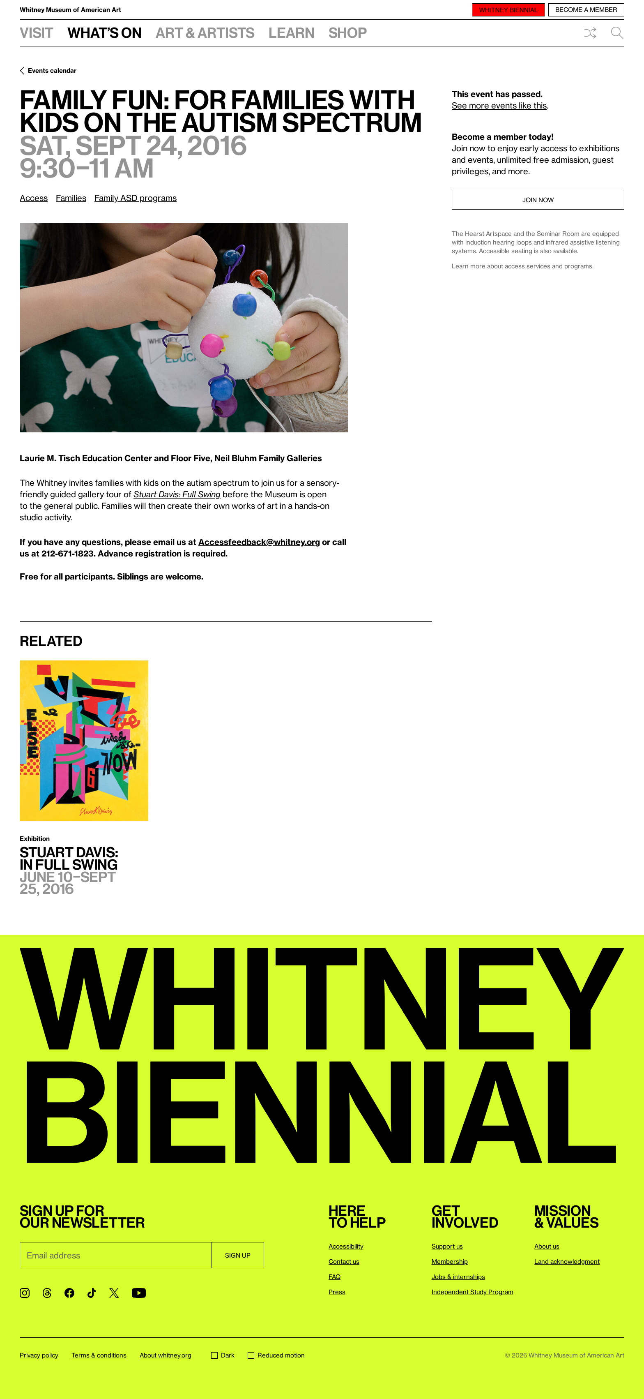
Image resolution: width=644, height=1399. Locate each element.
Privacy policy (39, 1355)
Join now (538, 199)
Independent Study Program (472, 1291)
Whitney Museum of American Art (70, 9)
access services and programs (548, 266)
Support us (447, 1246)
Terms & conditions (98, 1355)
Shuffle (590, 32)
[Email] (116, 1255)
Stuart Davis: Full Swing (177, 494)
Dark (223, 1355)
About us (546, 1246)
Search (617, 32)
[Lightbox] (184, 327)
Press (337, 1291)
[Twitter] (114, 1292)
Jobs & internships (458, 1276)
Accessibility (346, 1246)
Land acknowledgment (567, 1261)
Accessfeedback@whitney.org (259, 542)
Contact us (344, 1261)
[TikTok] (92, 1292)
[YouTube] (138, 1292)
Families (71, 198)
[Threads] (47, 1292)
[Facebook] (69, 1292)
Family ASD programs (135, 198)
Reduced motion (276, 1355)
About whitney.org (165, 1355)
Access (34, 198)
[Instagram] (24, 1292)
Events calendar (52, 70)
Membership (450, 1261)
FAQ (334, 1276)
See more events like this (499, 105)
